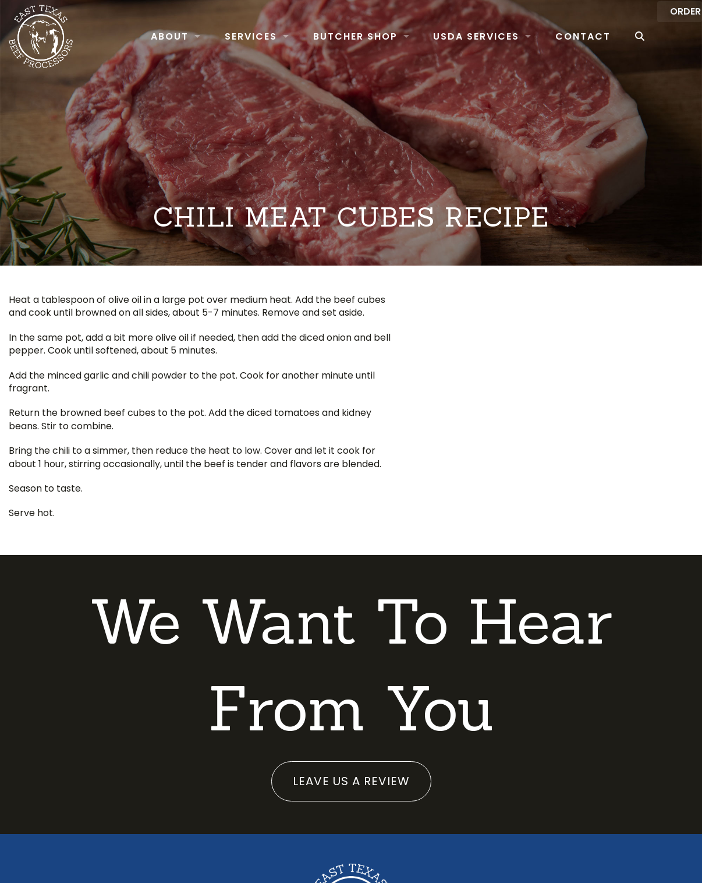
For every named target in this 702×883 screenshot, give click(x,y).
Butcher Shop (334, 36)
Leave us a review (351, 781)
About (149, 36)
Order (669, 35)
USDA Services (455, 36)
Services (230, 36)
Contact (562, 36)
